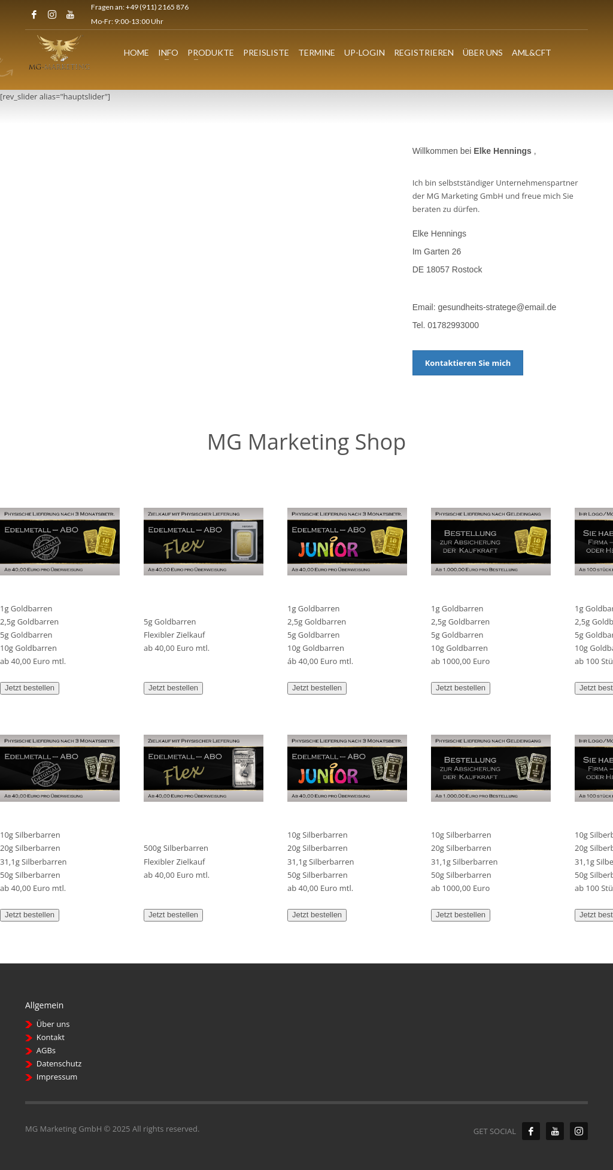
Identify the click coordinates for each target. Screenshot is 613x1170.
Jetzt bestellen (29, 687)
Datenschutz (59, 1063)
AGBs (46, 1050)
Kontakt (51, 1037)
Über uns (53, 1024)
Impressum (57, 1076)
